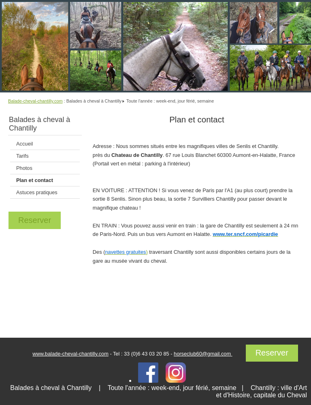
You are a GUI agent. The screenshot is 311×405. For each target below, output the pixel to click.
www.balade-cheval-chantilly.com (70, 354)
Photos (24, 168)
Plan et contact (34, 180)
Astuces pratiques (37, 192)
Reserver (34, 220)
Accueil (24, 144)
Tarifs (22, 156)
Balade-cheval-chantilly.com (35, 101)
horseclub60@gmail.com (203, 354)
